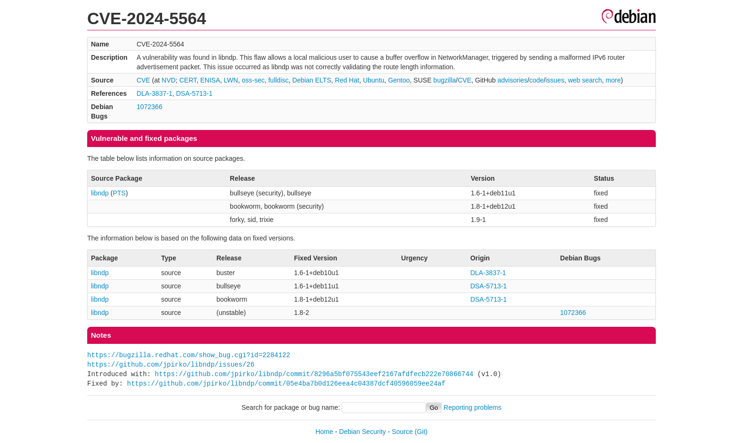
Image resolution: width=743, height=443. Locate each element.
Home (324, 431)
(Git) (421, 431)
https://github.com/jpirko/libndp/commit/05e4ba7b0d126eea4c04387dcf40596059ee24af (286, 383)
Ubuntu (373, 80)
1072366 (149, 107)
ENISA (210, 80)
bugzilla (445, 80)
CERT (187, 80)
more (613, 80)
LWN (231, 80)
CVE (143, 80)
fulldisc (278, 80)
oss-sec (253, 80)
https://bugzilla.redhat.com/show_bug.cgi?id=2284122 (188, 355)
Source (402, 431)
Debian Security (362, 431)
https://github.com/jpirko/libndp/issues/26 (170, 364)
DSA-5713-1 (194, 93)
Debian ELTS (311, 80)
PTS (119, 193)
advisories (512, 80)
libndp (100, 193)
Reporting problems (472, 407)
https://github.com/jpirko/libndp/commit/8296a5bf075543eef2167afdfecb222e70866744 (314, 373)
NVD (169, 80)
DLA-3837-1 (154, 93)
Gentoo (399, 80)
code (536, 80)
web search (585, 80)
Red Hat (347, 80)
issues (554, 80)
